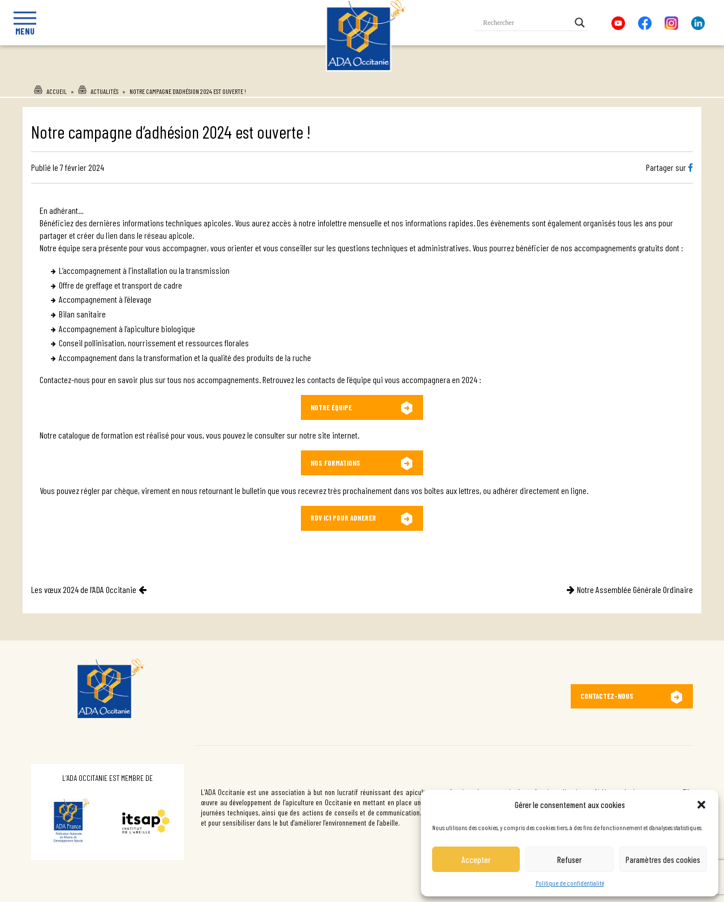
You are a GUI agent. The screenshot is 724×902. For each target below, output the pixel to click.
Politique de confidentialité (570, 883)
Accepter (476, 859)
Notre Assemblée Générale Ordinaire (635, 589)
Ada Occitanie (351, 75)
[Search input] (526, 23)
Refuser (569, 859)
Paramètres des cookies (663, 859)
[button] (701, 804)
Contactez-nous (607, 696)
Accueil (56, 91)
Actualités (104, 91)
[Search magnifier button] (580, 23)
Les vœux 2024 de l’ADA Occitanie (83, 589)
